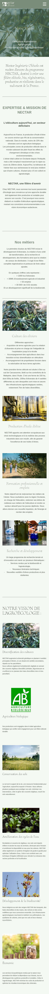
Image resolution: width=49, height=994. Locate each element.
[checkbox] (44, 4)
